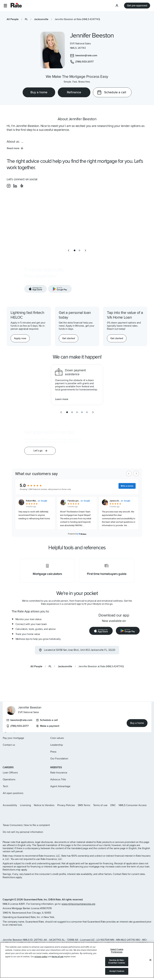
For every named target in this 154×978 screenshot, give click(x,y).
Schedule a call (47, 720)
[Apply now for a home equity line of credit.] (20, 338)
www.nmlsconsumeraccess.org (78, 904)
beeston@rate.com (19, 720)
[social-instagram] (9, 186)
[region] (77, 960)
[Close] (150, 960)
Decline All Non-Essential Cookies (116, 961)
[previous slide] (68, 250)
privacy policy (41, 956)
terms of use (57, 956)
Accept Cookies (116, 971)
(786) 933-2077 (18, 726)
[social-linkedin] (15, 186)
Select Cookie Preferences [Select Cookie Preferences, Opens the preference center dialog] (116, 950)
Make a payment (47, 726)
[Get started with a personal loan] (68, 338)
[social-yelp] (22, 186)
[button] (5, 6)
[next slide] (85, 250)
